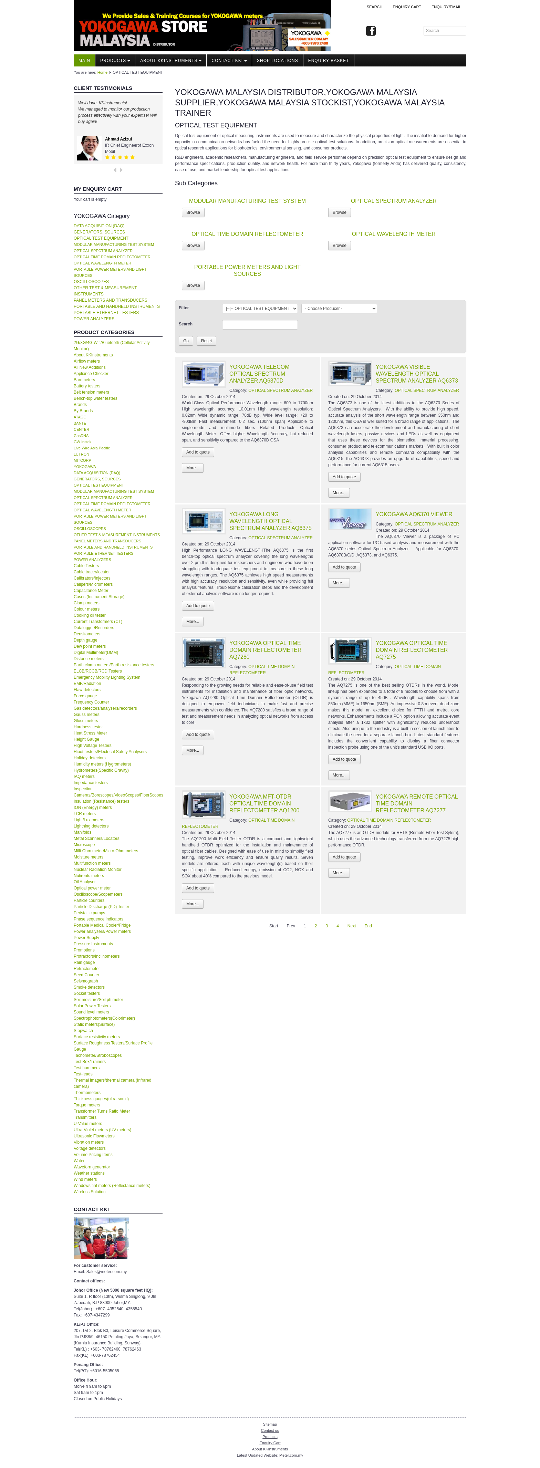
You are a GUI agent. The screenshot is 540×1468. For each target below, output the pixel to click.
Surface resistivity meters (97, 1036)
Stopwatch (83, 1030)
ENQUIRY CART (407, 7)
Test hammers (87, 1067)
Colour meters (87, 609)
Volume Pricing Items (93, 1154)
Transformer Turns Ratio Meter (102, 1111)
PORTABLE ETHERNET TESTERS (106, 312)
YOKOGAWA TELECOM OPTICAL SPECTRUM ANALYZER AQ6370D (259, 374)
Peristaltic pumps (89, 912)
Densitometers (87, 634)
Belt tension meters (91, 392)
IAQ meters (84, 776)
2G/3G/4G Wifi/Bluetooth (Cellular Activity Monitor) (112, 345)
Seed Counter (86, 974)
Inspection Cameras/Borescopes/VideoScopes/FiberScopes (118, 792)
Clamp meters (87, 603)
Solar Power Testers (92, 1005)
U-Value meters (88, 1123)
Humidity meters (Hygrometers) (102, 764)
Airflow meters (87, 361)
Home (102, 72)
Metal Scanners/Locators (97, 838)
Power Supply (86, 937)
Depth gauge (85, 640)
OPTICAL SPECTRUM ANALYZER (103, 251)
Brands (80, 404)
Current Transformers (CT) (98, 621)
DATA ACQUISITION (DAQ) (99, 225)
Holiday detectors (90, 758)
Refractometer (87, 968)
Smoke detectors (89, 987)
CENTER (81, 429)
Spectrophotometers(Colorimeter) (104, 1018)
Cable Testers (86, 565)
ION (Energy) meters (93, 807)
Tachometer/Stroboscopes (98, 1055)
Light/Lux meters (89, 820)
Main (84, 60)
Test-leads (83, 1074)
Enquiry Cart (269, 1443)
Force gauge (85, 696)
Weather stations (89, 1173)
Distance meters (89, 658)
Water (79, 1160)
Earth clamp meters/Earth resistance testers (114, 665)
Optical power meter (92, 888)
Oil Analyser (85, 881)
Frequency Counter (91, 702)
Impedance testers (91, 782)
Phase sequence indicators (98, 919)
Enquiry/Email (446, 7)
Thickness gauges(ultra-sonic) (101, 1098)
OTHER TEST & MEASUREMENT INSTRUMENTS (105, 290)
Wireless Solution (90, 1191)
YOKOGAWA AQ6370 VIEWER (414, 514)
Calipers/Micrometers (93, 584)
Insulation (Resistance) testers (101, 801)
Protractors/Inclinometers (97, 956)
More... (192, 468)
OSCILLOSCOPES (91, 281)
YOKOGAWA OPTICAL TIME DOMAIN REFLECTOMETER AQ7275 (412, 650)
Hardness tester (88, 727)
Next (351, 926)
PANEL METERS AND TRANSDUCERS (110, 300)
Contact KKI (229, 60)
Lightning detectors (91, 826)
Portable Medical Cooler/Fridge (102, 925)
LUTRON (81, 454)
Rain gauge (84, 962)
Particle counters (89, 900)
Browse (193, 212)
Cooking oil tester (90, 615)
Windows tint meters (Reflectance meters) (112, 1185)
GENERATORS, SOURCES (99, 232)
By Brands (83, 410)
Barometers (84, 379)
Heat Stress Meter (90, 733)
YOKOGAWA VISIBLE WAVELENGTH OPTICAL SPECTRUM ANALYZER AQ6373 (417, 374)
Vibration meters (89, 1142)
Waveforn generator (92, 1167)
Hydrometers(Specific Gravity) (101, 770)
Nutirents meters (89, 875)
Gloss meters (86, 720)
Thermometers (87, 1092)
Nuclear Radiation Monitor (98, 869)
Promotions (84, 950)
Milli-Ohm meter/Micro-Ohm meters (106, 850)
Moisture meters (88, 857)
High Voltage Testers (93, 745)
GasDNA (81, 436)
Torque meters (87, 1105)
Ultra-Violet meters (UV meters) (102, 1129)
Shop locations (277, 60)
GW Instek (82, 442)
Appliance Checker (91, 373)
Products (115, 60)
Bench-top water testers (95, 398)
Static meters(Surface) (94, 1024)
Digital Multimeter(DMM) (96, 652)
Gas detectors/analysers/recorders (105, 708)
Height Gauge (86, 739)
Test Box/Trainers (90, 1061)
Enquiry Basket (328, 60)
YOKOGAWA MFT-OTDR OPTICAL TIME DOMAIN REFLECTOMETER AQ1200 (264, 803)
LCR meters (85, 813)
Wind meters (85, 1179)
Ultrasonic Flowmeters (94, 1136)
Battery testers (87, 386)
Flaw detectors (87, 689)
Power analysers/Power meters (102, 931)
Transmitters (85, 1117)
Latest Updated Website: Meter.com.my (270, 1455)
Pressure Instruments (93, 943)
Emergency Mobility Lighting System (107, 677)
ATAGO (80, 417)
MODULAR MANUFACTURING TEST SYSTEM (114, 244)
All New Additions (90, 367)
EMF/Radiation (87, 683)
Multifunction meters (92, 863)
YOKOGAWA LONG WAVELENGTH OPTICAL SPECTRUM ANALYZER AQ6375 (270, 521)
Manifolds (82, 832)
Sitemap (270, 1424)
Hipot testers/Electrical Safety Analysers (110, 751)
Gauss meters (87, 714)
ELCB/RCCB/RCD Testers (98, 671)
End (368, 926)
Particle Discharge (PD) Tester (101, 906)
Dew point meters (90, 646)
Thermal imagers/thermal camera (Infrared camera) (112, 1083)
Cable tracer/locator (92, 572)
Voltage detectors (90, 1148)
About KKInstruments (170, 60)
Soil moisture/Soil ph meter (98, 999)
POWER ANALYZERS (94, 318)
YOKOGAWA (85, 467)
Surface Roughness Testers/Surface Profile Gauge (113, 1046)
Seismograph (86, 981)
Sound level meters (91, 1012)
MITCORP (82, 460)
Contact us (270, 1430)
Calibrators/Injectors (92, 578)
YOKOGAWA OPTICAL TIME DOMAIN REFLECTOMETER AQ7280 (265, 650)
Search (375, 7)
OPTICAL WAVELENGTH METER (102, 263)
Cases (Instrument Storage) (99, 596)
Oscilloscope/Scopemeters (98, 894)
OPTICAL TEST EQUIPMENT (101, 238)
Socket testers (87, 993)
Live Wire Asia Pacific (92, 448)
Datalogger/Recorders (94, 627)
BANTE (80, 423)
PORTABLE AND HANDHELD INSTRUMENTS (117, 306)
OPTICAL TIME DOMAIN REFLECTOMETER (112, 257)
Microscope (84, 844)
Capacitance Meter (91, 590)
